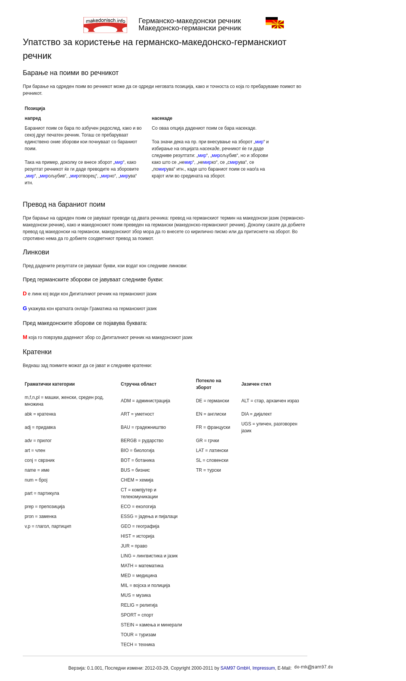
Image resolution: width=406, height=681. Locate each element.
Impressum (263, 668)
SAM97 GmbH (235, 668)
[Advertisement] (347, 149)
